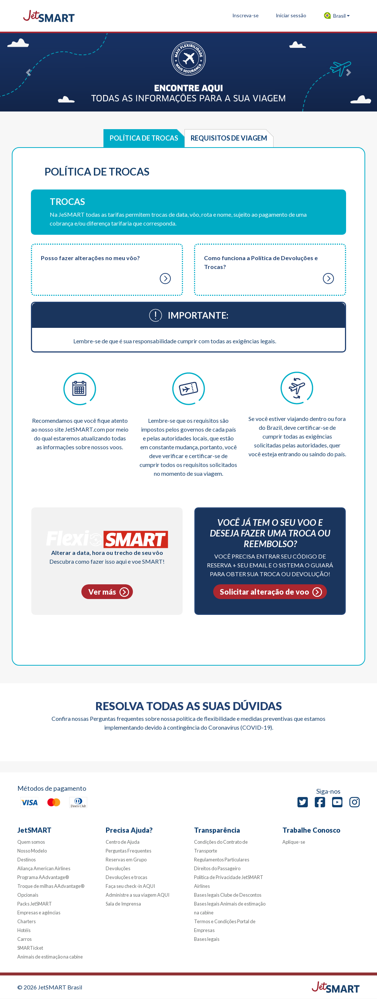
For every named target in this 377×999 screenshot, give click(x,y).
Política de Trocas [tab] (144, 138)
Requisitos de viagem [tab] (229, 138)
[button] (336, 16)
